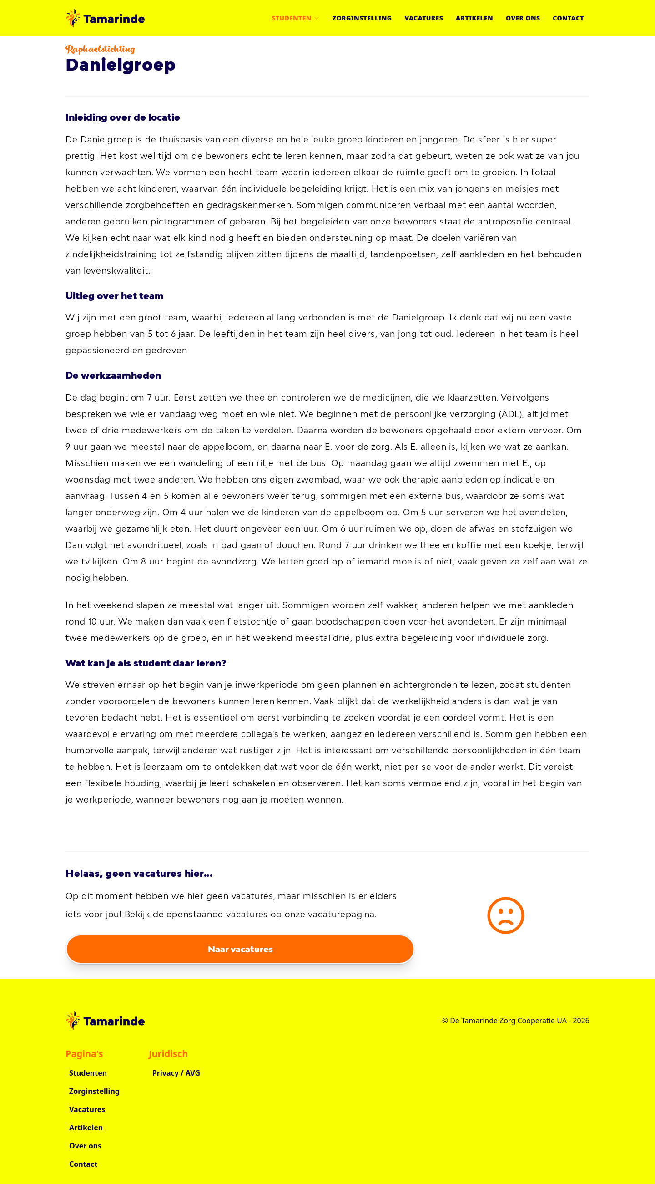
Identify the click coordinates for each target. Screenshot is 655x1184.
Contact (568, 18)
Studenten (295, 18)
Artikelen (474, 18)
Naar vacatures (240, 949)
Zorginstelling (362, 18)
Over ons (523, 18)
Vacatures (423, 18)
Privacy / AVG (176, 1073)
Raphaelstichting (100, 50)
